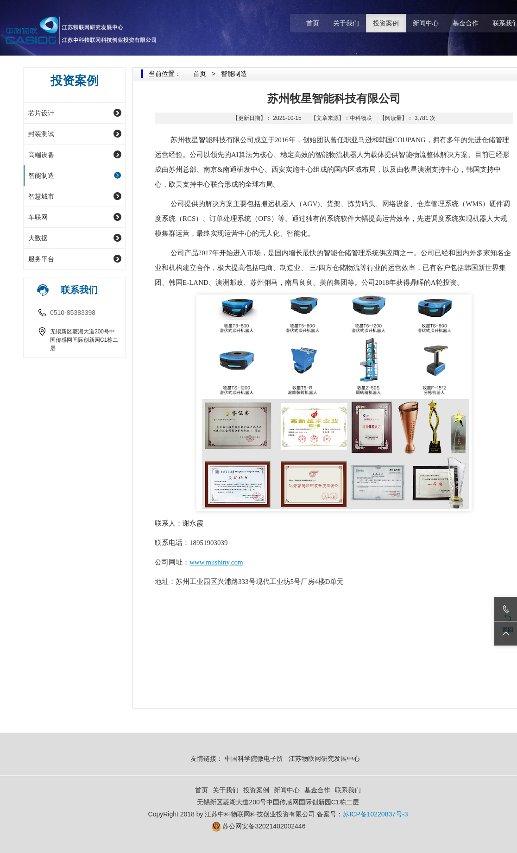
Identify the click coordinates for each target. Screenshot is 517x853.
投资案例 (386, 23)
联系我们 (348, 790)
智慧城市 (41, 196)
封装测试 (41, 134)
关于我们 (346, 23)
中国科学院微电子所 (254, 758)
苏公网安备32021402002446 (263, 826)
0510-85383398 (72, 312)
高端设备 (41, 154)
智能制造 (41, 175)
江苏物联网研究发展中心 (325, 758)
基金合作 (466, 23)
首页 (312, 23)
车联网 (38, 217)
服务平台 (41, 259)
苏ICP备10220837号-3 (375, 814)
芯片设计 (41, 113)
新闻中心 (426, 23)
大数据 (38, 238)
